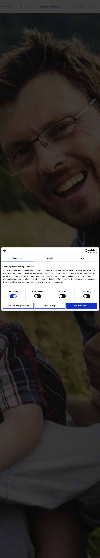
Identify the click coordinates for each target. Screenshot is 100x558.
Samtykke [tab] (17, 258)
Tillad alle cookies (82, 306)
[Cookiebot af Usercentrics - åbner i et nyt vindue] (86, 251)
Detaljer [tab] (50, 258)
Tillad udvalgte (50, 306)
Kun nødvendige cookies (18, 306)
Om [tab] (82, 258)
